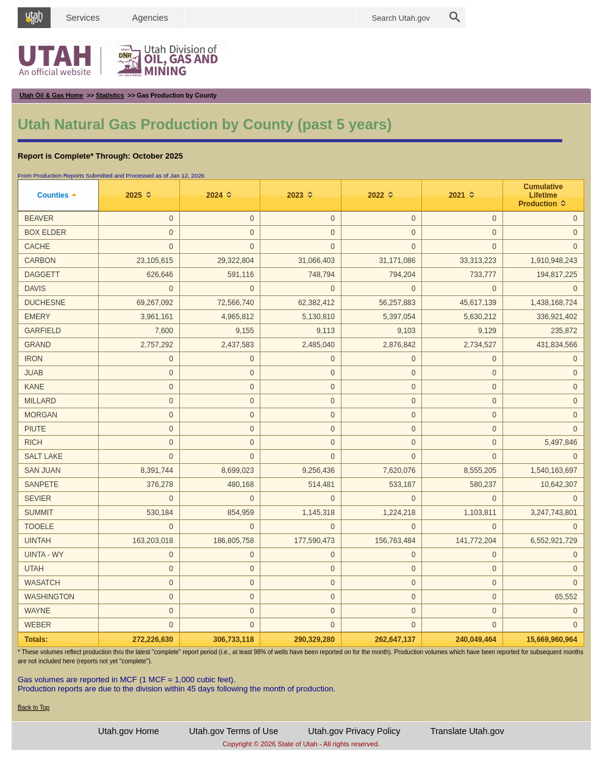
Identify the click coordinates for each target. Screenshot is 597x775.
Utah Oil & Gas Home (52, 95)
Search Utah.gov (401, 18)
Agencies (150, 18)
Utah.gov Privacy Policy (354, 731)
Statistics (110, 95)
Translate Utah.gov (467, 731)
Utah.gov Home (128, 731)
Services (82, 18)
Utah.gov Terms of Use (233, 731)
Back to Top (33, 707)
